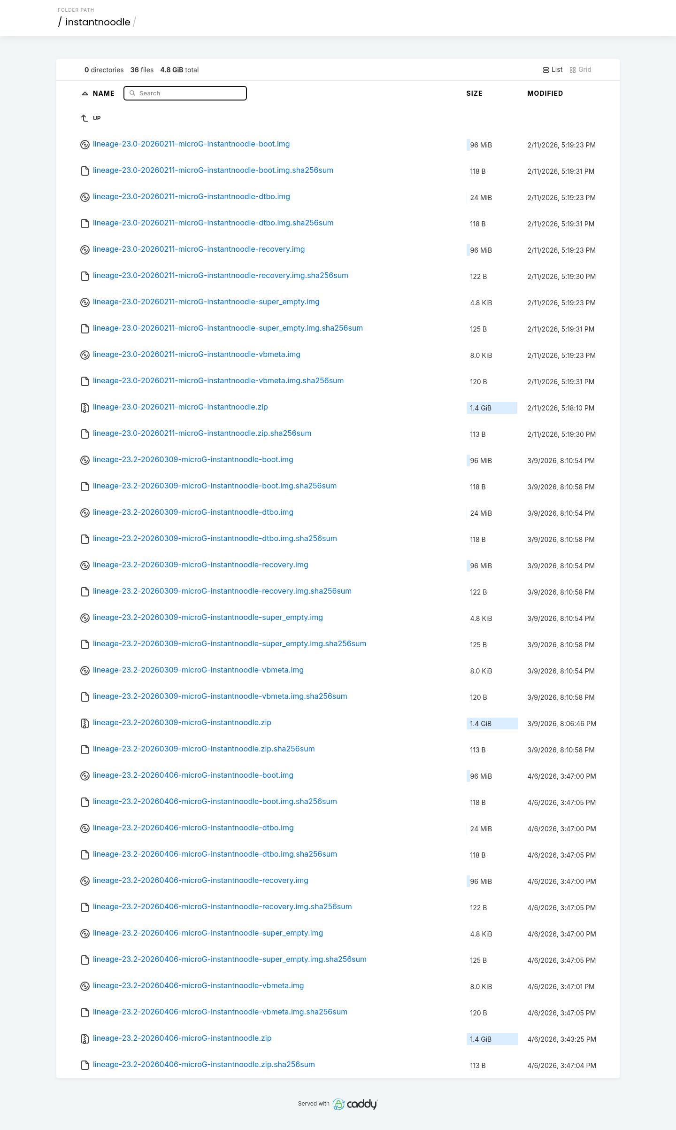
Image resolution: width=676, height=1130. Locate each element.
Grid (580, 69)
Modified (546, 93)
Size (475, 93)
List (552, 69)
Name (105, 93)
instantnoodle (98, 22)
